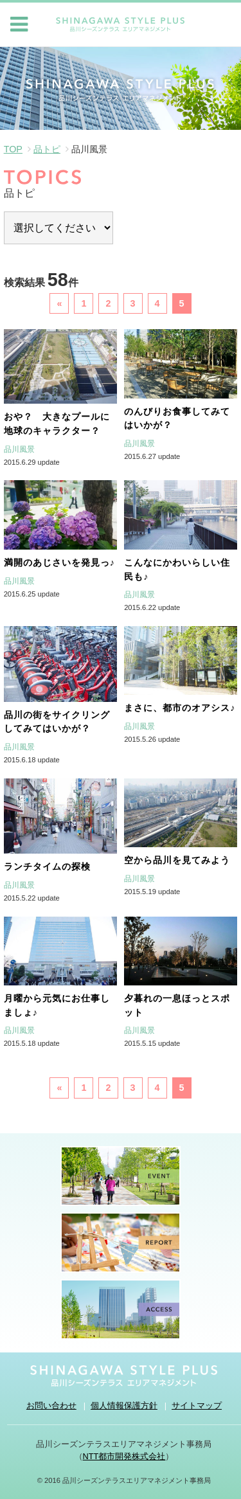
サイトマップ (197, 1405)
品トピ (46, 149)
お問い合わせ (51, 1405)
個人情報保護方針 (124, 1405)
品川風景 (19, 449)
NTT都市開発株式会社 (124, 1456)
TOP (13, 149)
